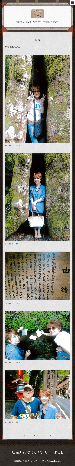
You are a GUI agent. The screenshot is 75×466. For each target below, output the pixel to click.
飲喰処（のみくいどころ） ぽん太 (37, 452)
